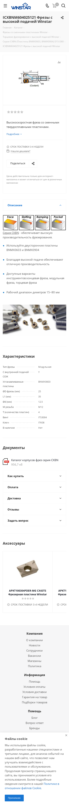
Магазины (34, 661)
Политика (34, 666)
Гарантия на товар (34, 697)
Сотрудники (34, 650)
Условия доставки (34, 692)
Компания (34, 634)
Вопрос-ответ (35, 723)
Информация (34, 675)
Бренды (34, 728)
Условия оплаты (34, 686)
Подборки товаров (34, 702)
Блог (34, 717)
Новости (34, 645)
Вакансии (34, 655)
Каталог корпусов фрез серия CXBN (34, 460)
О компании (34, 640)
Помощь (34, 681)
